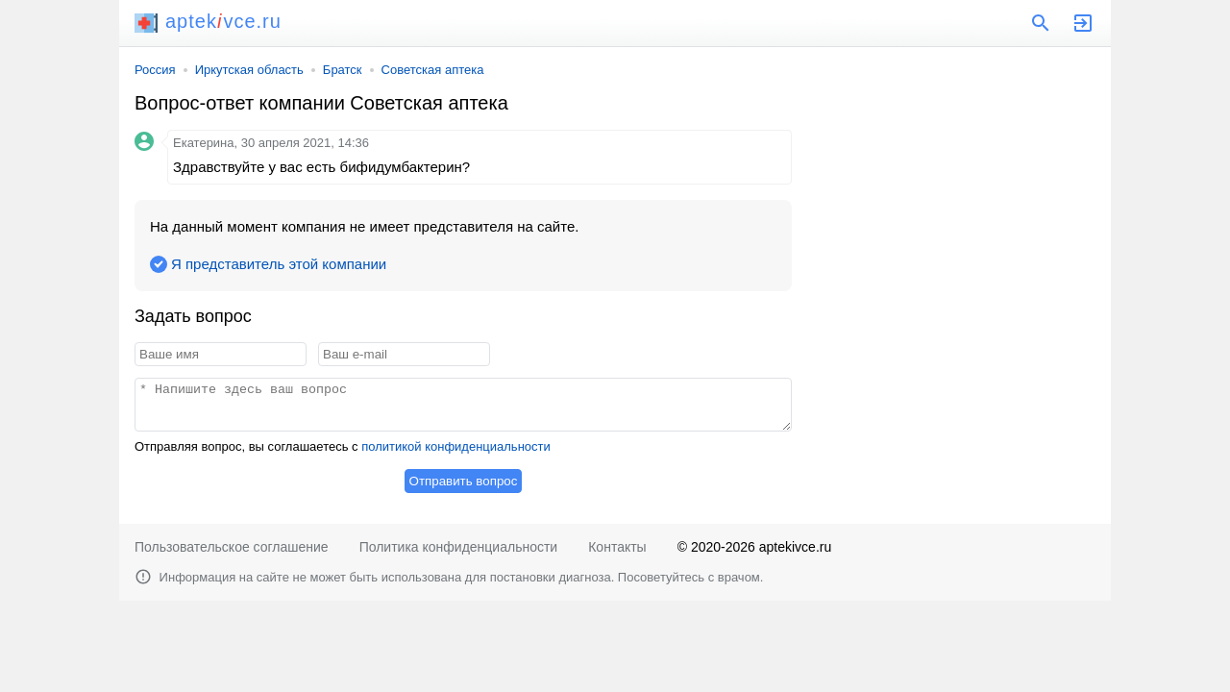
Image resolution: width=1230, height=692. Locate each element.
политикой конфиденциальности (456, 446)
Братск (342, 69)
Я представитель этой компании (278, 264)
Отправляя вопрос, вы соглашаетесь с (343, 446)
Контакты (617, 547)
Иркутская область (249, 69)
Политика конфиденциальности (458, 547)
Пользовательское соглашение (232, 547)
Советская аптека (432, 69)
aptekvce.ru (208, 21)
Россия (155, 69)
